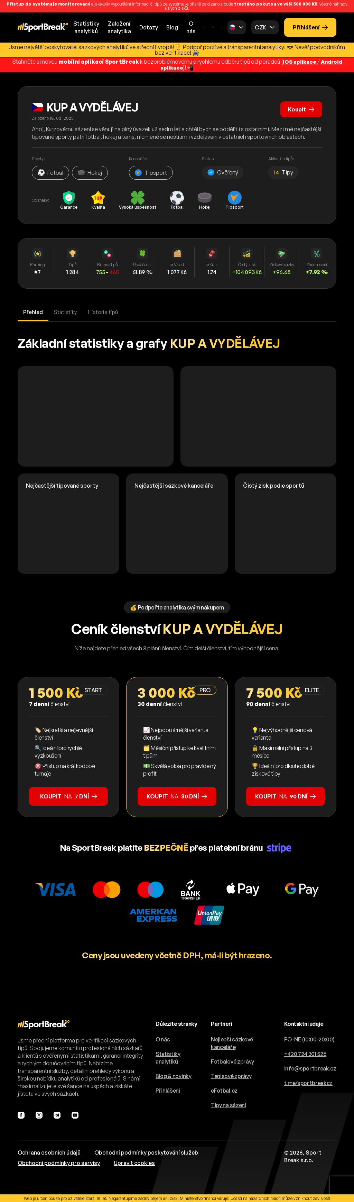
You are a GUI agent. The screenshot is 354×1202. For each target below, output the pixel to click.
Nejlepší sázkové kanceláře (232, 1042)
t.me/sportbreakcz (308, 1082)
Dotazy (148, 27)
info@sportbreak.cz (310, 1067)
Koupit (300, 107)
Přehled (33, 311)
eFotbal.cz (224, 1089)
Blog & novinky (174, 1075)
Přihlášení (310, 27)
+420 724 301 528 (305, 1053)
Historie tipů (105, 311)
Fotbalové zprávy (232, 1060)
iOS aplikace (298, 61)
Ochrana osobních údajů (49, 1151)
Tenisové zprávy (231, 1075)
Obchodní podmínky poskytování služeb (146, 1151)
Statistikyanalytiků (86, 27)
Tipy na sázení (228, 1104)
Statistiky (66, 311)
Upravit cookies (134, 1162)
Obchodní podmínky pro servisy (59, 1162)
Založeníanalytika (119, 27)
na (68, 795)
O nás (191, 27)
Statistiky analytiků (168, 1057)
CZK (260, 27)
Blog (172, 27)
